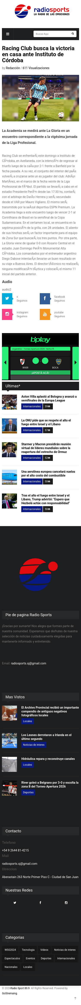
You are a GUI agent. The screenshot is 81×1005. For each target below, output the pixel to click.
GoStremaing (9, 993)
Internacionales (32, 406)
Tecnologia (28, 949)
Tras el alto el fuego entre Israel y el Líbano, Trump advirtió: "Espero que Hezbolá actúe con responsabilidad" (45, 499)
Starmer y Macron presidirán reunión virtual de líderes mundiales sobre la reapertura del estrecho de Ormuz (46, 448)
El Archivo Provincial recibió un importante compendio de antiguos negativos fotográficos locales (50, 711)
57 (48, 430)
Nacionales (11, 967)
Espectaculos (12, 958)
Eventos (30, 958)
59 (48, 406)
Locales (27, 721)
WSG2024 (10, 949)
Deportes (28, 792)
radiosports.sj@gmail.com (28, 663)
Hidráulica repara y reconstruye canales (48, 759)
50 (48, 481)
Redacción (13, 68)
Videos (44, 949)
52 (48, 457)
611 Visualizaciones (36, 68)
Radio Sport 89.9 (20, 988)
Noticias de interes (33, 744)
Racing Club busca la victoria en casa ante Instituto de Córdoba (38, 54)
